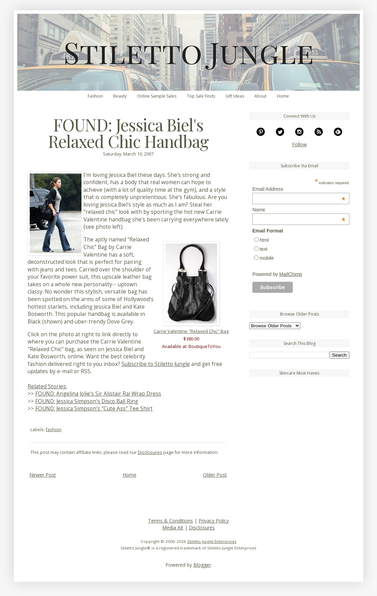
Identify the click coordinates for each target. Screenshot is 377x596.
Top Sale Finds (201, 96)
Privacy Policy (214, 520)
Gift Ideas (234, 96)
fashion (53, 430)
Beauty (120, 96)
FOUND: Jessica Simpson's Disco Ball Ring (86, 401)
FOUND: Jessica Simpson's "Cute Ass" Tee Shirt (94, 408)
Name (298, 209)
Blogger (202, 565)
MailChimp (290, 274)
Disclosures (150, 452)
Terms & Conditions (170, 520)
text (264, 249)
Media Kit (172, 527)
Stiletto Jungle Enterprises (211, 541)
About (260, 96)
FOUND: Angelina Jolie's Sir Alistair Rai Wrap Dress (98, 393)
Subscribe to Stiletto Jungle (156, 364)
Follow (299, 144)
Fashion (95, 96)
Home (283, 96)
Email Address (298, 189)
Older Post (215, 474)
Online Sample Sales (156, 96)
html (264, 240)
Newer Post (42, 474)
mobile (267, 258)
